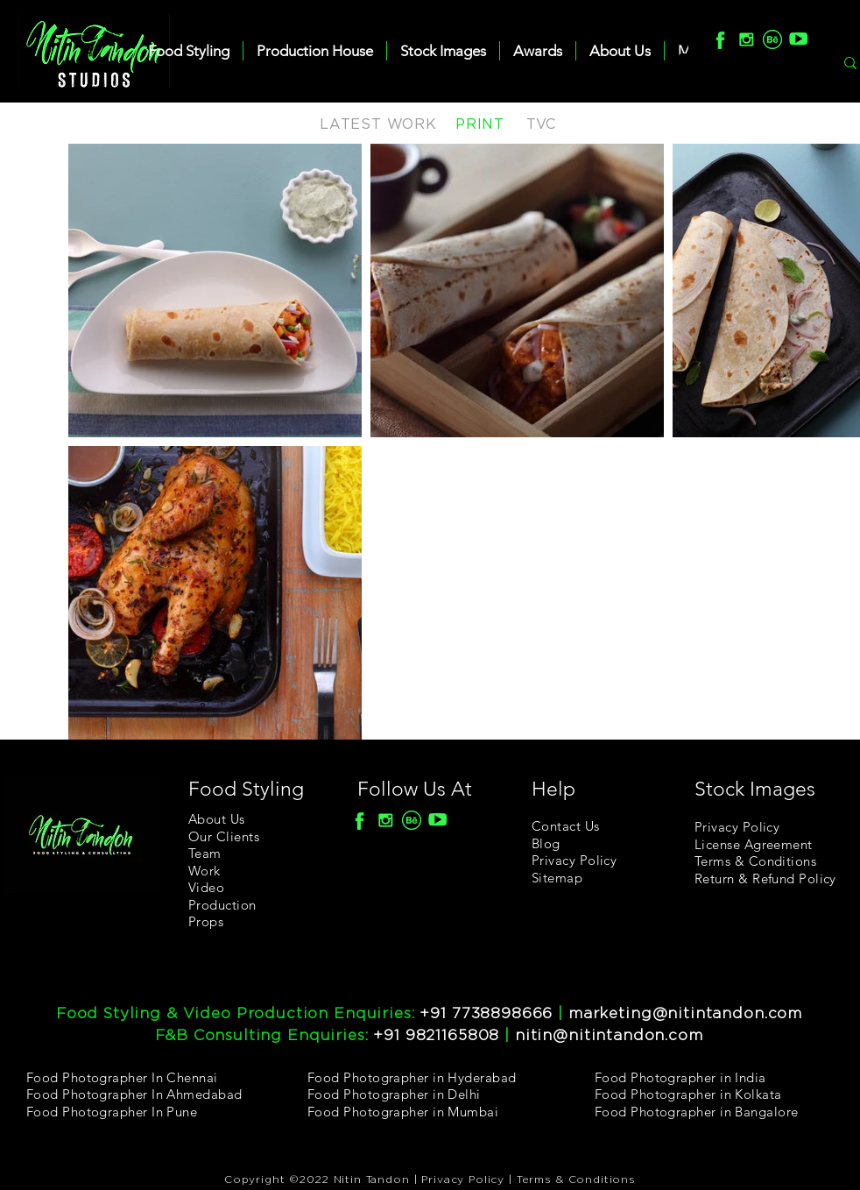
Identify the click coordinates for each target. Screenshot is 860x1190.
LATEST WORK (378, 124)
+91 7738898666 (486, 1013)
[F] (720, 39)
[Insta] (746, 39)
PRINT (479, 124)
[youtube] (798, 39)
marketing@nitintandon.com (685, 1013)
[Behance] (772, 39)
